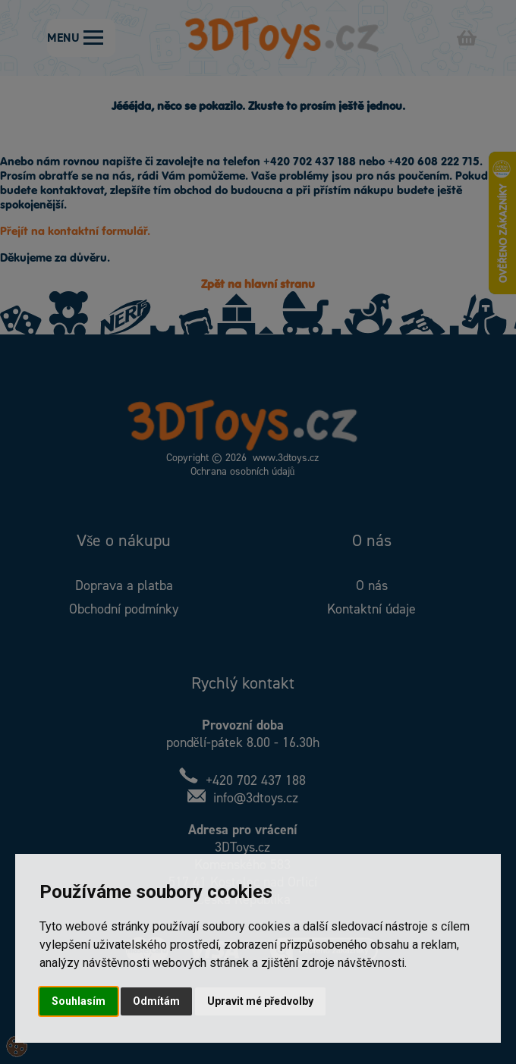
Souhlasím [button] (78, 1001)
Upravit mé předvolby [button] (260, 1001)
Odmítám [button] (156, 1001)
